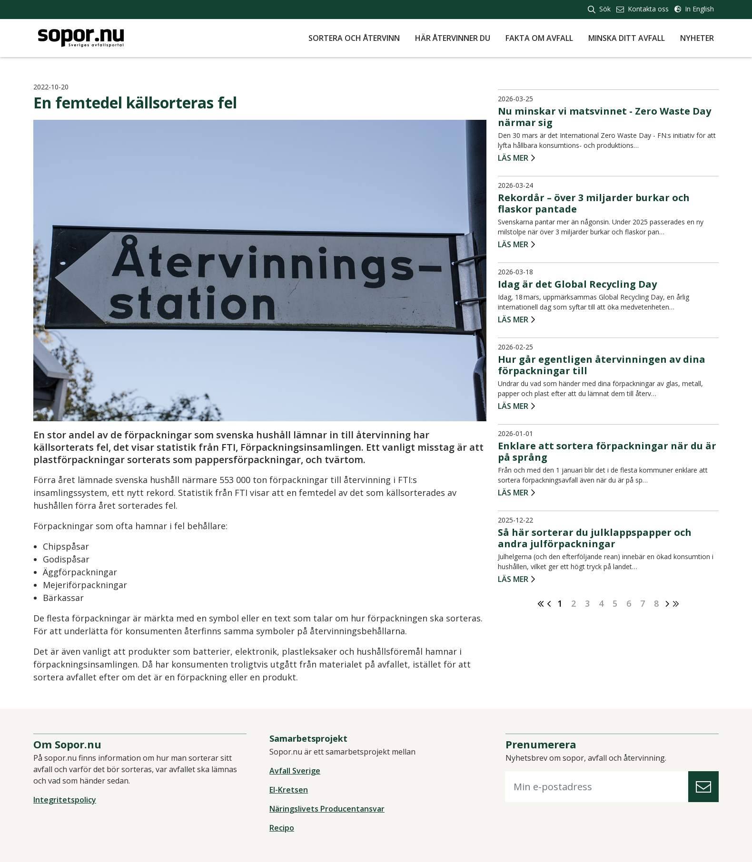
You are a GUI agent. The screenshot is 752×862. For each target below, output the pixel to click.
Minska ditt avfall (626, 38)
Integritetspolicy (69, 801)
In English (694, 8)
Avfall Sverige (296, 771)
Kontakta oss (642, 8)
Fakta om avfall (539, 38)
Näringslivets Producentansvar (328, 809)
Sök (599, 8)
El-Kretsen (290, 790)
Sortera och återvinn (354, 38)
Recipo (283, 828)
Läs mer (511, 160)
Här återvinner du (452, 38)
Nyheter (697, 38)
